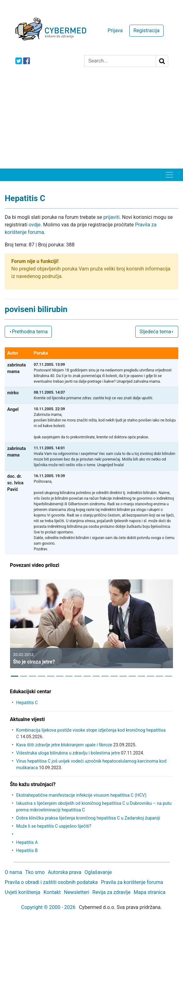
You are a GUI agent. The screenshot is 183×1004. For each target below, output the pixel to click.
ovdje (34, 225)
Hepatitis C (27, 702)
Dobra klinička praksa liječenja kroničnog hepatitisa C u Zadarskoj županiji (88, 817)
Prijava (115, 30)
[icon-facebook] (26, 61)
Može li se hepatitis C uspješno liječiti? (53, 826)
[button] (14, 628)
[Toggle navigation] (169, 175)
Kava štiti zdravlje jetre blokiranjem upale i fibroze (64, 744)
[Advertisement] (91, 121)
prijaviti (111, 217)
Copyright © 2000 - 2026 (48, 907)
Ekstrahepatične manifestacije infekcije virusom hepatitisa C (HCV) (81, 795)
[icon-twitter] (19, 61)
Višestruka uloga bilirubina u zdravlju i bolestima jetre (68, 752)
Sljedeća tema (156, 332)
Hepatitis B (27, 850)
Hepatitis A (27, 842)
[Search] (120, 61)
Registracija (146, 30)
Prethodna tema (28, 332)
